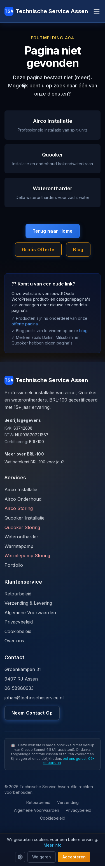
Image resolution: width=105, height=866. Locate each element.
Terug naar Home (52, 231)
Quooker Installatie (24, 518)
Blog (78, 249)
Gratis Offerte (38, 249)
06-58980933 (19, 688)
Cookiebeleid (17, 631)
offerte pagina (24, 323)
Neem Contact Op (32, 713)
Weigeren (41, 856)
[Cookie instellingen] (20, 857)
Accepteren (74, 856)
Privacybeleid (18, 622)
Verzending (68, 802)
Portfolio (13, 565)
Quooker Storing (22, 527)
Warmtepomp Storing (27, 555)
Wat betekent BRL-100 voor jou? (34, 461)
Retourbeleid (17, 594)
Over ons (14, 640)
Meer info (53, 845)
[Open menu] (96, 11)
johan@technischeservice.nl (34, 697)
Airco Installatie (20, 489)
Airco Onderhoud (22, 499)
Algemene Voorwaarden (30, 612)
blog (83, 330)
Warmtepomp (18, 546)
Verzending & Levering (28, 603)
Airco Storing (18, 508)
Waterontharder (21, 536)
